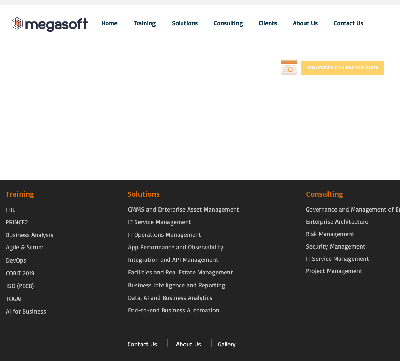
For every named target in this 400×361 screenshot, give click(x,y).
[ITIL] (14, 209)
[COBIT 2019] (20, 273)
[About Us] (188, 344)
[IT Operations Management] (164, 234)
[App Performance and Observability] (176, 247)
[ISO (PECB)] (20, 285)
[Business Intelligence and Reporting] (176, 285)
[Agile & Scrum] (25, 247)
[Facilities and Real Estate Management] (180, 272)
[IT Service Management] (164, 221)
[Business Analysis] (29, 234)
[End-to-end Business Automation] (173, 310)
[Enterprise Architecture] (337, 221)
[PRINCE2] (17, 222)
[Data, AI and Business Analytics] (170, 297)
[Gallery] (227, 344)
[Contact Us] (142, 344)
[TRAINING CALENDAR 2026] (342, 68)
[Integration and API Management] (173, 259)
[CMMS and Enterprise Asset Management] (183, 209)
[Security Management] (335, 246)
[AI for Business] (26, 311)
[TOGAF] (20, 298)
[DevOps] (20, 260)
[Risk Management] (330, 233)
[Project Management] (334, 270)
